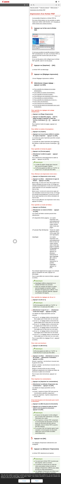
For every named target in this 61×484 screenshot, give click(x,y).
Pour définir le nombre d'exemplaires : (44, 91)
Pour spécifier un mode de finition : (43, 96)
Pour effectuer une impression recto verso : (46, 94)
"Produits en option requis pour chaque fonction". (46, 18)
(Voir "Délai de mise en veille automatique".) (47, 468)
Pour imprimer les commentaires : (43, 101)
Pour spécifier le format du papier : (43, 92)
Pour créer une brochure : (41, 100)
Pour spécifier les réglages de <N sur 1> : (45, 98)
